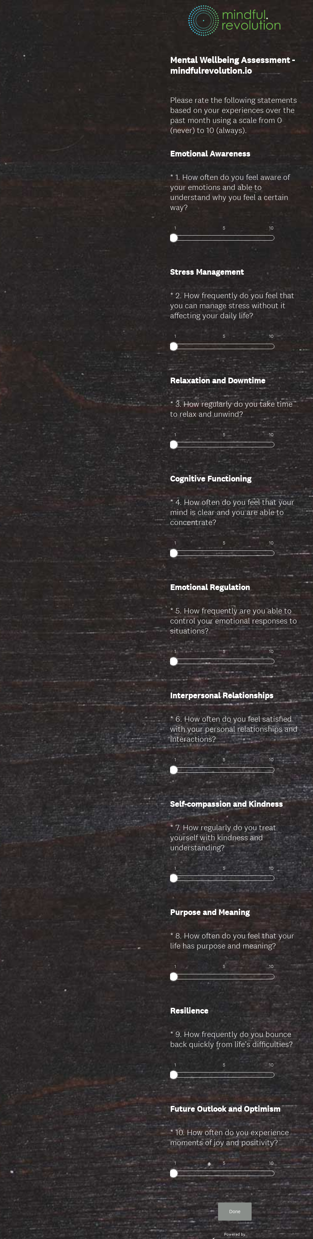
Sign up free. (268, 1189)
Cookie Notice (243, 1222)
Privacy (219, 1222)
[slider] (173, 238)
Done (235, 1151)
